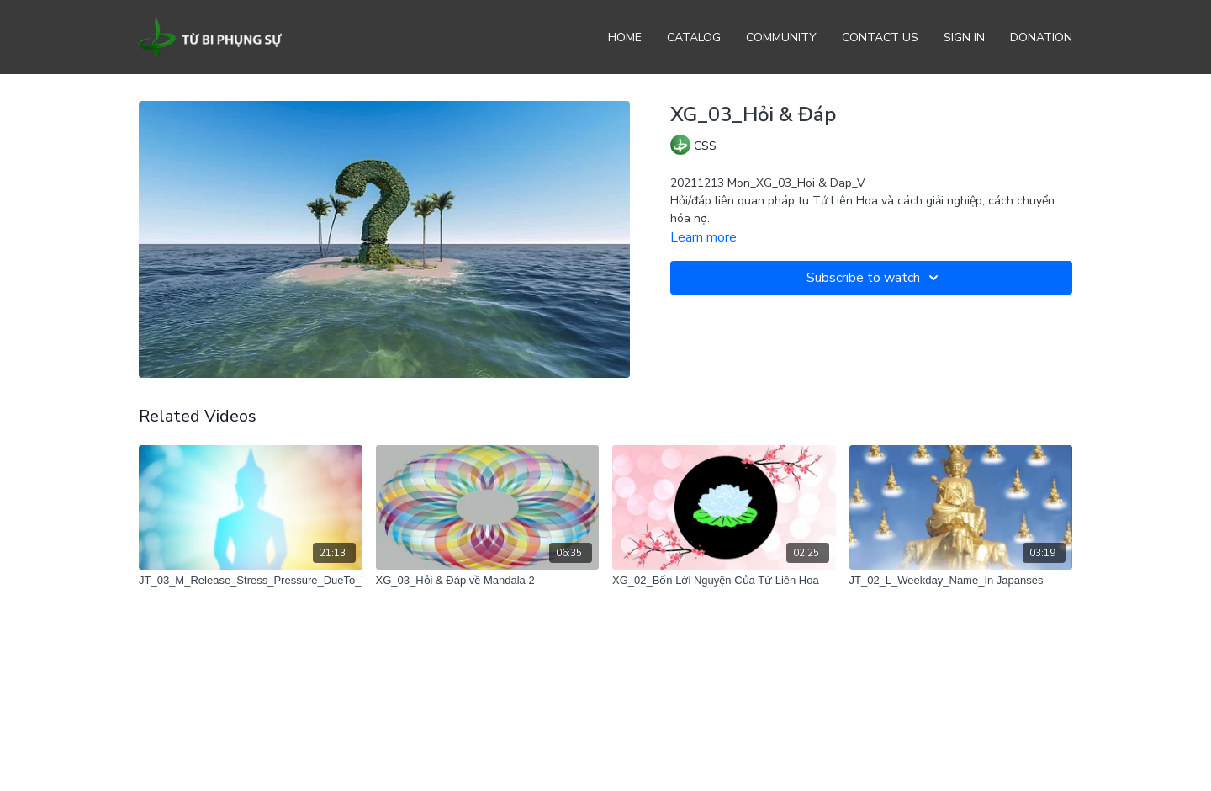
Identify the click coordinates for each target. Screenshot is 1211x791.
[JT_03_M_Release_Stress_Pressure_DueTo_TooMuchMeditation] (250, 580)
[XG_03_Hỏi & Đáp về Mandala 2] (488, 580)
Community (781, 37)
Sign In (964, 37)
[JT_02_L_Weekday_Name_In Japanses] (961, 580)
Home (625, 37)
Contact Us (880, 37)
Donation (1041, 37)
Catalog (694, 37)
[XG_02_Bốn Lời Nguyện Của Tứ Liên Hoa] (724, 580)
